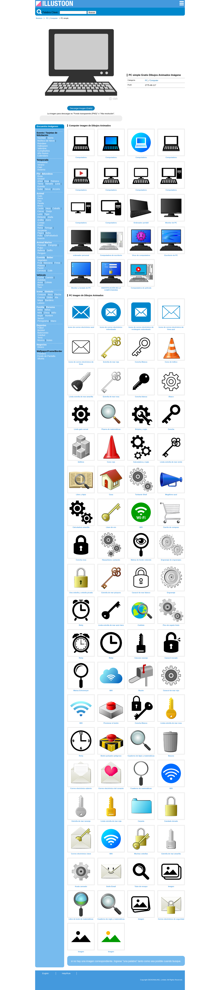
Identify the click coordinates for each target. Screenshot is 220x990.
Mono (40, 206)
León (39, 214)
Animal (40, 193)
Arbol (40, 181)
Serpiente (42, 230)
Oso (39, 201)
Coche (40, 277)
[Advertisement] (156, 47)
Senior (40, 318)
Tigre (46, 214)
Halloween (42, 146)
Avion (40, 282)
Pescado (41, 245)
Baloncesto (42, 332)
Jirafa (50, 217)
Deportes (41, 325)
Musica (40, 340)
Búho (48, 233)
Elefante (41, 217)
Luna (57, 183)
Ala (56, 297)
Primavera (42, 162)
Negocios (42, 344)
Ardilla (40, 220)
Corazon (41, 294)
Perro (40, 198)
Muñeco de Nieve (46, 141)
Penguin (41, 253)
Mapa (40, 300)
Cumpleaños (43, 151)
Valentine (41, 148)
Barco (40, 285)
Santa (50, 138)
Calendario (42, 155)
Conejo (40, 222)
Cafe (50, 270)
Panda (40, 203)
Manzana (47, 263)
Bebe (40, 310)
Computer (54, 18)
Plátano (41, 265)
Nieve (47, 189)
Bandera (49, 300)
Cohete (48, 282)
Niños (47, 310)
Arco (50, 294)
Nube (40, 189)
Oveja (49, 211)
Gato (39, 196)
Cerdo (40, 208)
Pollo (39, 235)
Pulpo (40, 248)
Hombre (49, 315)
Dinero (40, 347)
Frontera (41, 353)
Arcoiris (56, 189)
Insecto (40, 238)
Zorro (48, 220)
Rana (40, 228)
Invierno (41, 169)
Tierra (40, 183)
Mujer (40, 315)
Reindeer (41, 143)
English (45, 973)
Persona (50, 307)
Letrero (40, 303)
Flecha (58, 294)
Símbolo (49, 291)
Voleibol (41, 335)
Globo (50, 297)
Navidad (41, 138)
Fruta (40, 263)
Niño (39, 312)
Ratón (40, 225)
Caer (39, 167)
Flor (39, 174)
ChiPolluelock (51, 235)
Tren (39, 287)
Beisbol (41, 330)
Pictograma (43, 321)
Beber (50, 257)
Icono (39, 291)
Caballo (56, 208)
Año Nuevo (42, 153)
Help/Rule (66, 973)
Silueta (40, 358)
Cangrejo (52, 245)
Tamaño (49, 183)
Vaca (48, 208)
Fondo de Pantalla (46, 356)
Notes (49, 340)
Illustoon (39, 18)
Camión (49, 277)
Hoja (46, 181)
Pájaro (40, 233)
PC (47, 18)
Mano (53, 321)
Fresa (57, 263)
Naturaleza (47, 174)
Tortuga (48, 228)
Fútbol (40, 328)
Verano (40, 165)
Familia (40, 307)
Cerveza (41, 270)
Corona (41, 297)
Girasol (40, 178)
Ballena (41, 250)
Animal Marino (44, 242)
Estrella (41, 186)
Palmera (55, 181)
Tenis (40, 337)
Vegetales (42, 260)
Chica (46, 312)
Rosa (40, 176)
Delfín (50, 250)
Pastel (40, 268)
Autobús (41, 280)
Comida (41, 257)
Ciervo (40, 211)
